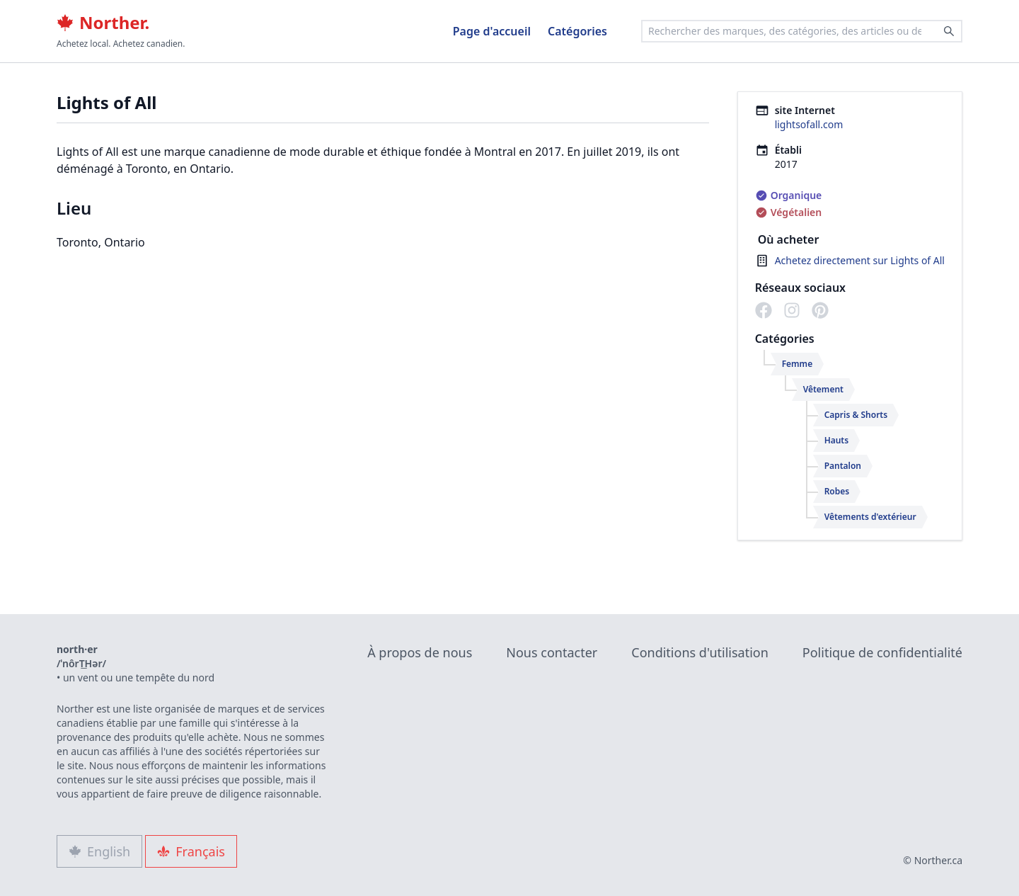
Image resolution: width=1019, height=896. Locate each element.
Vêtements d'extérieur (870, 517)
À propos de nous (419, 652)
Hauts (836, 440)
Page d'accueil (492, 31)
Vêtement (823, 389)
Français (191, 851)
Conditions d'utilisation (699, 652)
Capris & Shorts (856, 415)
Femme (797, 364)
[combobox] (802, 31)
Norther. (103, 22)
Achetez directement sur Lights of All (860, 260)
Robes (837, 491)
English (99, 851)
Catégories (577, 31)
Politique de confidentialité (882, 652)
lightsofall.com (809, 124)
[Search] (949, 31)
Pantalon (842, 466)
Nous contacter (551, 652)
